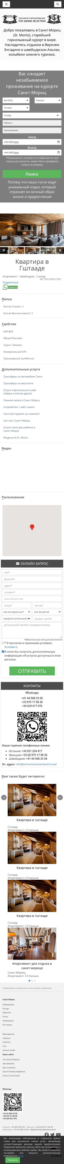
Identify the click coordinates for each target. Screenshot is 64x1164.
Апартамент (10, 276)
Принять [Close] (13, 1160)
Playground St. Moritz (15, 437)
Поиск (32, 174)
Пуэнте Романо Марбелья (14, 1072)
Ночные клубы (9, 1050)
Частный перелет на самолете (21, 413)
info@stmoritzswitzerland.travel (36, 764)
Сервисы (6, 1038)
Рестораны (7, 1025)
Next (60, 250)
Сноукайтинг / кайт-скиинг (19, 407)
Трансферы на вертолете (18, 383)
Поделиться (10, 282)
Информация (8, 1005)
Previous (4, 250)
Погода (6, 1009)
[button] (32, 527)
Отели (5, 1017)
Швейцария (27, 276)
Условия (10, 647)
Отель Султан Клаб (11, 1076)
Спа (4, 1046)
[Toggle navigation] (58, 4)
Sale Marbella (8, 1064)
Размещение (8, 1021)
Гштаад (40, 276)
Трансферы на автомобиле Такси (22, 376)
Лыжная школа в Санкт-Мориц (21, 400)
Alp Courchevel (9, 1068)
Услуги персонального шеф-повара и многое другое (20, 391)
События (6, 1042)
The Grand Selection (11, 1060)
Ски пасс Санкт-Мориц (16, 420)
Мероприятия (8, 1034)
